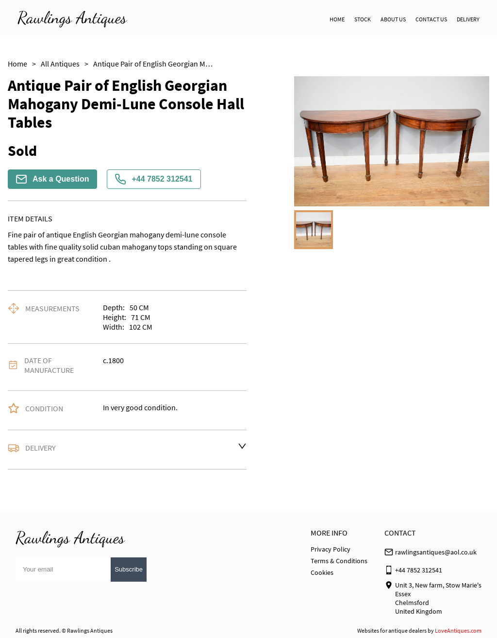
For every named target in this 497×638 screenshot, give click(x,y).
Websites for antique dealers (392, 630)
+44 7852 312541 (153, 179)
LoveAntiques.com (458, 630)
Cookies (322, 572)
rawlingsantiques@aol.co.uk (436, 552)
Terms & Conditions (339, 560)
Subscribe (129, 569)
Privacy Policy (330, 549)
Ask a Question (52, 179)
